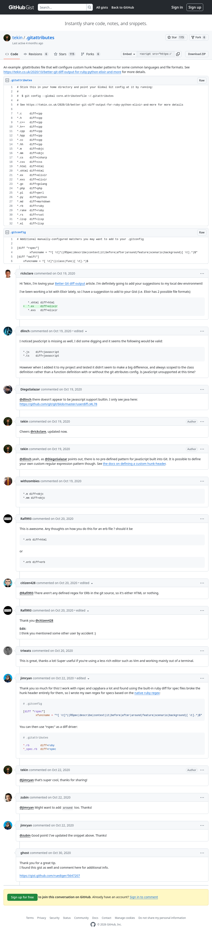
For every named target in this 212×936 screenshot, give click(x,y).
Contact (106, 918)
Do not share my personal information (162, 918)
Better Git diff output (70, 283)
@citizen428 (44, 620)
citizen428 (28, 583)
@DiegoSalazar (56, 459)
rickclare (26, 273)
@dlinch (25, 399)
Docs (95, 918)
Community (81, 918)
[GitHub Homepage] (93, 924)
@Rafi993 (26, 593)
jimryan (26, 678)
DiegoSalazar (30, 389)
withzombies (30, 481)
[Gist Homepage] (21, 7)
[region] (106, 155)
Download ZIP (197, 54)
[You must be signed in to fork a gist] (198, 37)
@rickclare (38, 431)
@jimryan (27, 780)
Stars (65, 54)
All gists (102, 7)
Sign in (177, 7)
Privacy (41, 918)
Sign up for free (22, 897)
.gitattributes (40, 37)
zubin (24, 797)
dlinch (25, 331)
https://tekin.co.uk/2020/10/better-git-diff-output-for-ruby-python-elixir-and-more (62, 72)
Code (11, 54)
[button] (178, 54)
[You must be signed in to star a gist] (176, 37)
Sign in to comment (144, 897)
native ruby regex (146, 693)
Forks (91, 54)
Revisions (36, 54)
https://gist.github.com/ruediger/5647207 (50, 876)
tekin (17, 37)
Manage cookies (125, 918)
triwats (25, 650)
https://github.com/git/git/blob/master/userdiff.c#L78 (58, 404)
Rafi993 (25, 519)
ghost (24, 853)
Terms (30, 918)
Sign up (194, 7)
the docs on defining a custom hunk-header (134, 464)
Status (67, 918)
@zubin (25, 835)
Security (54, 918)
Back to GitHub (122, 7)
